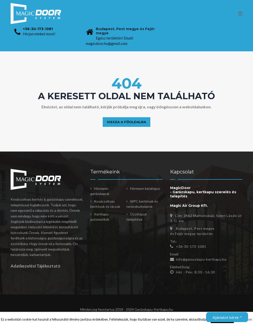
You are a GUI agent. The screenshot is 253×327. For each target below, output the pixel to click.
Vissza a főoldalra (126, 122)
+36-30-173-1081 (38, 29)
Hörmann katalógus (145, 188)
